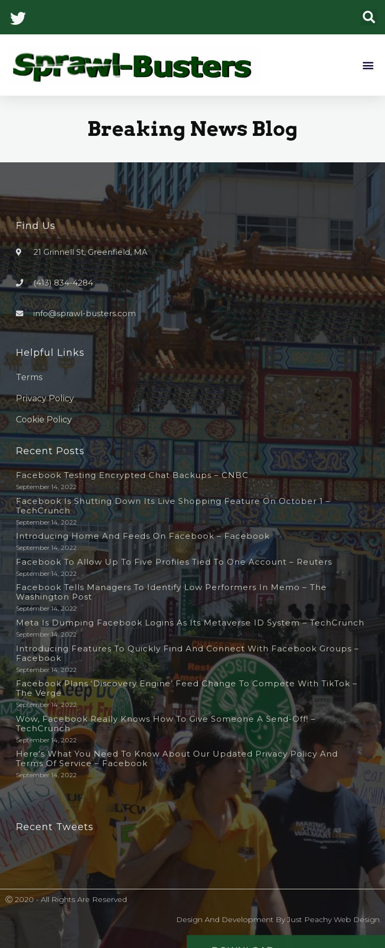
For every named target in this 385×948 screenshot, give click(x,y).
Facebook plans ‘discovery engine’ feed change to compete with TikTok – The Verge (187, 688)
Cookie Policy (44, 420)
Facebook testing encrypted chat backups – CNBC (132, 475)
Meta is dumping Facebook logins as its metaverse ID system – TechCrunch (190, 623)
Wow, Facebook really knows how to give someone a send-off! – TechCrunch (166, 723)
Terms (29, 377)
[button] (369, 17)
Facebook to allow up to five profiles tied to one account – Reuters (174, 562)
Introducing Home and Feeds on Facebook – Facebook (143, 536)
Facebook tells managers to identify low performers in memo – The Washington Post (171, 592)
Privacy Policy (45, 398)
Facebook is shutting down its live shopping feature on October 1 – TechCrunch (173, 506)
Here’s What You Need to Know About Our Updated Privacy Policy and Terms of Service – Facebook (177, 758)
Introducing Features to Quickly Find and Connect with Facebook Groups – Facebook (187, 653)
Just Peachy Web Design (333, 919)
